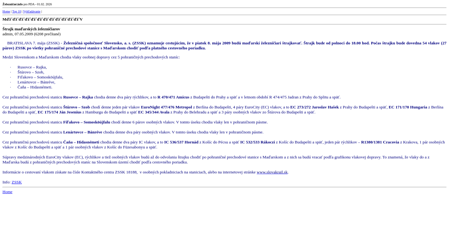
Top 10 (16, 11)
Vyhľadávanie (32, 11)
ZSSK (17, 182)
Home (6, 11)
